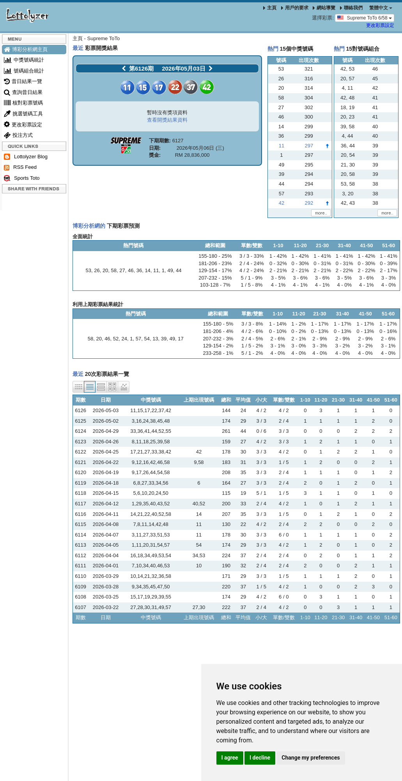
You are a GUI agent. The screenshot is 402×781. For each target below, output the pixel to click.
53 (88, 270)
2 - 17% (388, 270)
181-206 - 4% (218, 331)
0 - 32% (278, 263)
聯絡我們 (351, 8)
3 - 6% (300, 278)
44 (178, 270)
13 (155, 339)
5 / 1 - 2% (252, 353)
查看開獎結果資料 (167, 120)
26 (96, 270)
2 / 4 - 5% (252, 339)
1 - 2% (298, 324)
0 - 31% (322, 263)
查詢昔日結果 (23, 92)
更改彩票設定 (380, 25)
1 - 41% (322, 256)
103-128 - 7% (215, 285)
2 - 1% (298, 339)
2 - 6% (278, 339)
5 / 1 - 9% (252, 278)
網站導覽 (324, 8)
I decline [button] (260, 757)
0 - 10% (278, 331)
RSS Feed (20, 167)
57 (138, 339)
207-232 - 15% (215, 278)
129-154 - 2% (218, 346)
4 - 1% (278, 285)
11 (156, 270)
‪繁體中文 (380, 8)
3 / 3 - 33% (251, 256)
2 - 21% (278, 270)
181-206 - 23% (215, 263)
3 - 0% (298, 346)
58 (114, 270)
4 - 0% (344, 285)
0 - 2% (298, 331)
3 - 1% (278, 346)
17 (180, 339)
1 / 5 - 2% (252, 346)
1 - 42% (278, 256)
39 (163, 339)
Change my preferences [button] (311, 757)
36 (139, 270)
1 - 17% (320, 324)
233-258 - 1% (218, 353)
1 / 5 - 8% (252, 285)
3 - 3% (388, 278)
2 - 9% (319, 339)
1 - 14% (278, 324)
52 (116, 339)
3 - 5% (278, 278)
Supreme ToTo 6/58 (364, 17)
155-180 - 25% (215, 256)
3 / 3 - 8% (252, 324)
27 (122, 270)
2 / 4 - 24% (251, 263)
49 (170, 270)
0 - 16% (388, 331)
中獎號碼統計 (24, 60)
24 (124, 339)
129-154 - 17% (215, 270)
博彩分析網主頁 (26, 49)
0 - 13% (320, 331)
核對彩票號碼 (23, 103)
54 (146, 339)
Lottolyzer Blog (26, 157)
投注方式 (18, 135)
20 (105, 270)
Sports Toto (22, 178)
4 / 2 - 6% (252, 331)
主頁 (269, 8)
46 (130, 270)
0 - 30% (300, 263)
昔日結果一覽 (23, 81)
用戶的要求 (294, 8)
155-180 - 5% (218, 324)
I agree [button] (229, 757)
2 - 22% (344, 270)
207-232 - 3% (218, 339)
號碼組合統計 (24, 71)
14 (147, 270)
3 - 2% (342, 346)
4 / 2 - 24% (251, 270)
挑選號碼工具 (23, 114)
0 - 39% (388, 263)
